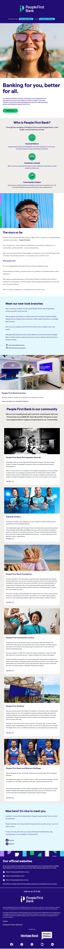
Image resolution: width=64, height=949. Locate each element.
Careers (5, 921)
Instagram (10, 844)
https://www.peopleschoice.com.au (17, 880)
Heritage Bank (26, 19)
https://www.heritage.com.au (15, 876)
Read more (10, 110)
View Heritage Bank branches (15, 345)
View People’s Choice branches (15, 348)
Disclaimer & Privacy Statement (12, 925)
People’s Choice (47, 19)
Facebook (10, 840)
